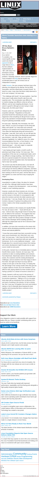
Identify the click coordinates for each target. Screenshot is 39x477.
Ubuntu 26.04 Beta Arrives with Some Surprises (18, 339)
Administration (6, 24)
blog (16, 78)
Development (24, 24)
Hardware (33, 24)
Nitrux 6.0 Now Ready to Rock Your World (16, 424)
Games (2, 341)
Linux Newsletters (15, 303)
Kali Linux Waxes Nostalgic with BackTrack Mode (19, 358)
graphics (6, 341)
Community (3, 404)
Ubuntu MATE (10, 350)
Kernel (7, 415)
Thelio (8, 381)
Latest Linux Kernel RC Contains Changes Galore (19, 414)
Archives (3, 21)
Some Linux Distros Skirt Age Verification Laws (18, 391)
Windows (4, 460)
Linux (13, 456)
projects (2, 350)
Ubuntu (9, 341)
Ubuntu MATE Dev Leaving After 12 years (16, 349)
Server (11, 26)
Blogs (18, 19)
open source (8, 404)
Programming (19, 26)
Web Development (25, 458)
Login (36, 29)
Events (34, 454)
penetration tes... (16, 360)
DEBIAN (2, 425)
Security (4, 26)
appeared (5, 63)
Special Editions (14, 21)
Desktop (15, 24)
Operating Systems (32, 26)
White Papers (27, 19)
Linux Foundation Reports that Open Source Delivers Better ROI (17, 434)
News (2, 19)
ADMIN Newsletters (15, 307)
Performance (3, 381)
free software (11, 460)
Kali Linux (3, 360)
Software (4, 28)
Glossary (3, 475)
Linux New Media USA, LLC (32, 475)
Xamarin (9, 85)
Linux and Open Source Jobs (11, 305)
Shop (24, 21)
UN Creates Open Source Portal (12, 402)
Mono (12, 65)
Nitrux (10, 425)
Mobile (19, 456)
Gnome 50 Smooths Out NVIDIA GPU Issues (17, 370)
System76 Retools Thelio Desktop (13, 379)
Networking (12, 28)
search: (2, 12)
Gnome (9, 371)
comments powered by (11, 297)
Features (10, 19)
